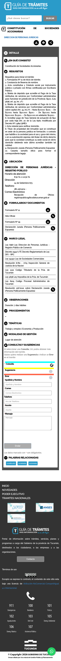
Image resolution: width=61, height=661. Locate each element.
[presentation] (24, 435)
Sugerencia (29, 368)
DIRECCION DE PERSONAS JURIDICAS (21, 37)
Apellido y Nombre (13, 380)
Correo (8, 388)
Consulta (30, 362)
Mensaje (8, 414)
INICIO (5, 485)
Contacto (30, 559)
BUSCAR (50, 18)
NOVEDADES (9, 490)
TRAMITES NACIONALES (16, 498)
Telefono (8, 397)
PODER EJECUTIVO (13, 494)
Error (29, 374)
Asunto (8, 405)
